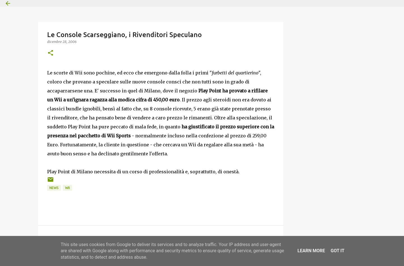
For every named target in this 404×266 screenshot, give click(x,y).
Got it (337, 250)
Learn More (311, 250)
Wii (67, 188)
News (54, 188)
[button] (50, 53)
